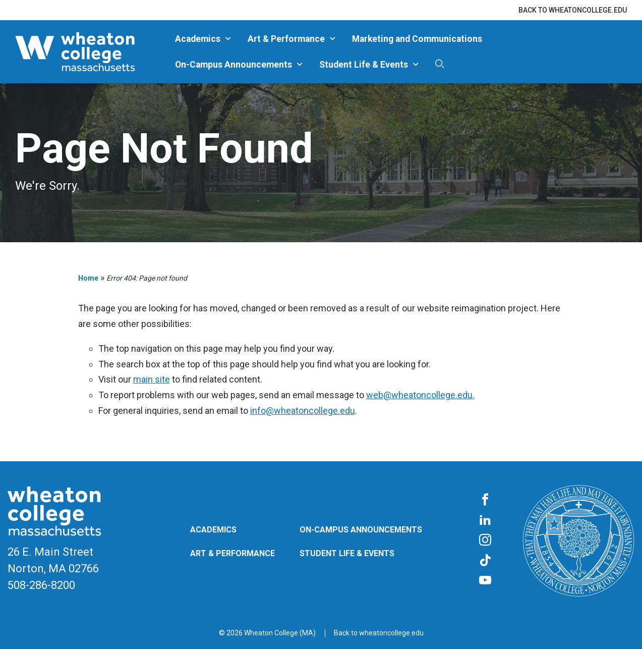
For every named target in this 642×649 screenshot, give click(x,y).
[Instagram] (485, 540)
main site (151, 379)
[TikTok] (485, 561)
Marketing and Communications (417, 39)
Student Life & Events (363, 65)
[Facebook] (485, 500)
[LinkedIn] (485, 520)
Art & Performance (286, 39)
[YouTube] (485, 581)
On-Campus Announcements (233, 65)
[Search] (440, 64)
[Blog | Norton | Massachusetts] (91, 51)
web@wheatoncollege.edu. (420, 395)
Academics (197, 39)
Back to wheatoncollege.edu (572, 10)
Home (88, 278)
